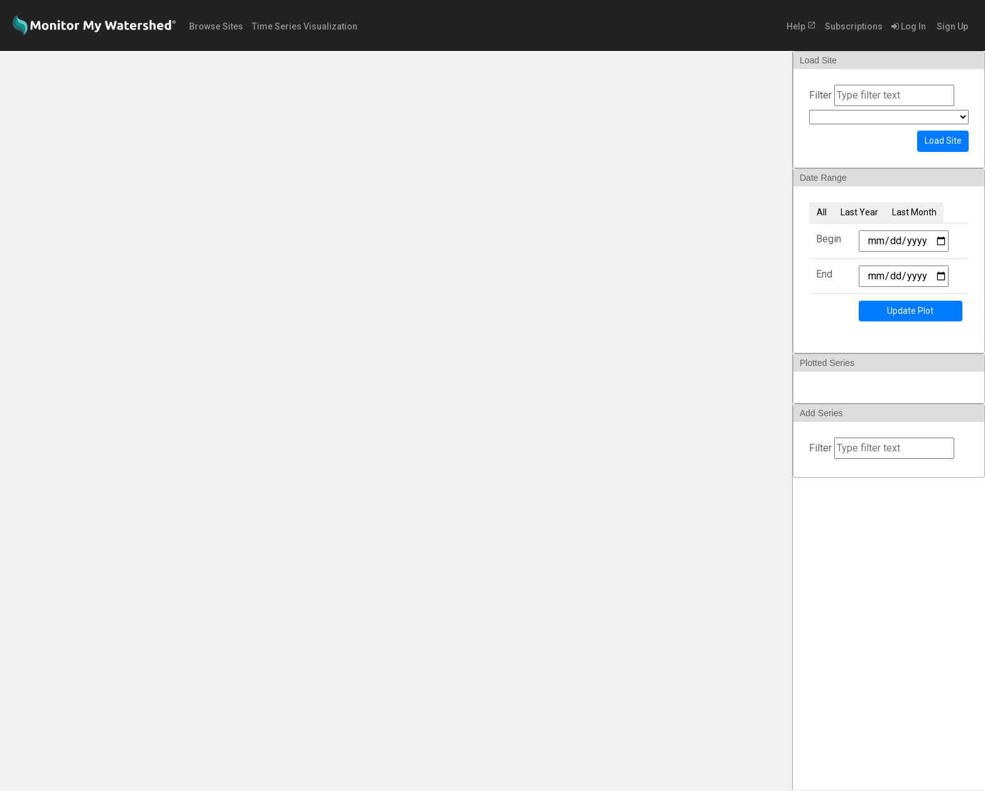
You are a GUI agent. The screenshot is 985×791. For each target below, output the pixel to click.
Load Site (943, 141)
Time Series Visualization (304, 26)
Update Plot (910, 311)
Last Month (914, 212)
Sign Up (951, 26)
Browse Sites (216, 26)
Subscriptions (854, 26)
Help (801, 26)
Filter (820, 95)
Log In (908, 26)
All (822, 212)
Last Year (859, 212)
